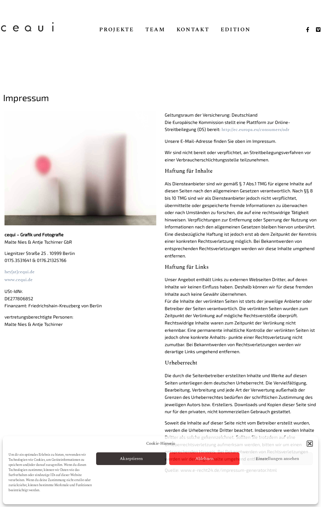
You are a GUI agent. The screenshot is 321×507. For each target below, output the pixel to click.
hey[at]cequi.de (19, 271)
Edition (236, 30)
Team (155, 30)
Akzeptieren (131, 458)
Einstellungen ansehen (277, 458)
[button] (310, 443)
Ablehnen (204, 458)
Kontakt (193, 30)
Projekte (116, 30)
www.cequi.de (18, 279)
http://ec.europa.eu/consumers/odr (255, 129)
